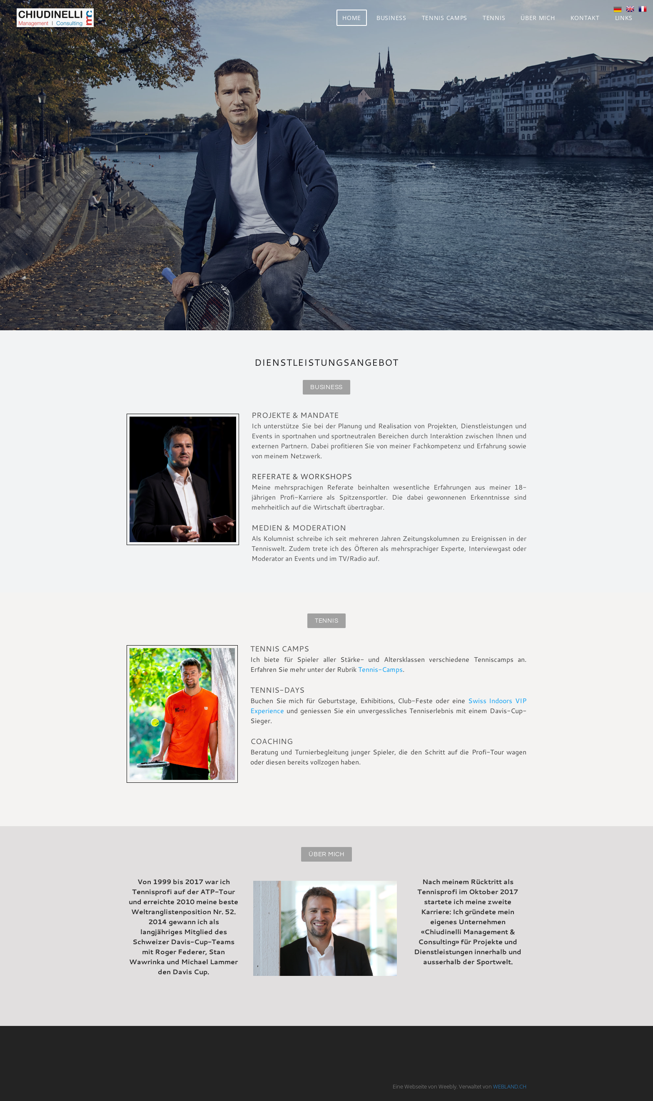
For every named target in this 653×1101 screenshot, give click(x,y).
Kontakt (585, 18)
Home (351, 18)
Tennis (494, 18)
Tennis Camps (444, 18)
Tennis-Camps (380, 669)
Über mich (538, 18)
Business (391, 18)
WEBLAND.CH (509, 1086)
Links (624, 18)
